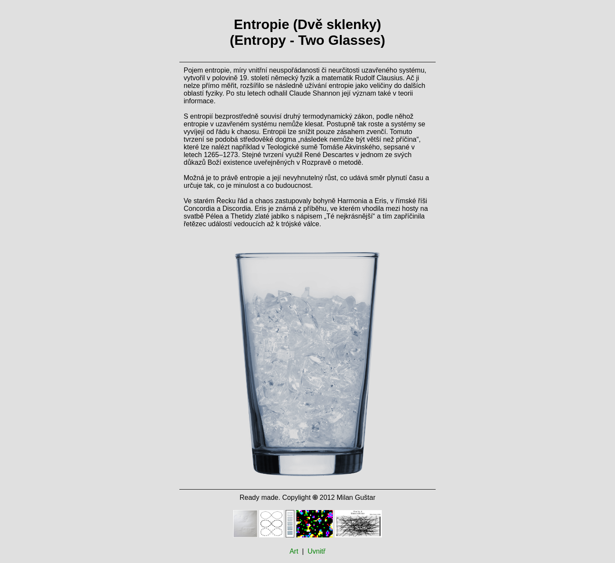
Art (294, 551)
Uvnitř (316, 551)
